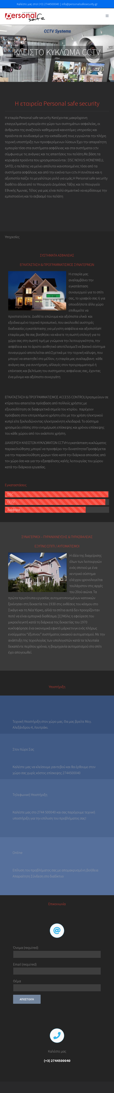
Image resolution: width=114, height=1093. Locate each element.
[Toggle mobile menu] (107, 16)
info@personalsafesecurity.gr (79, 4)
